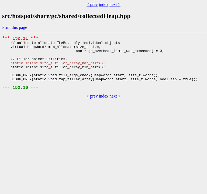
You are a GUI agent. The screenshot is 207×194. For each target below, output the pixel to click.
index (104, 4)
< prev (92, 4)
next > (114, 4)
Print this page (14, 27)
